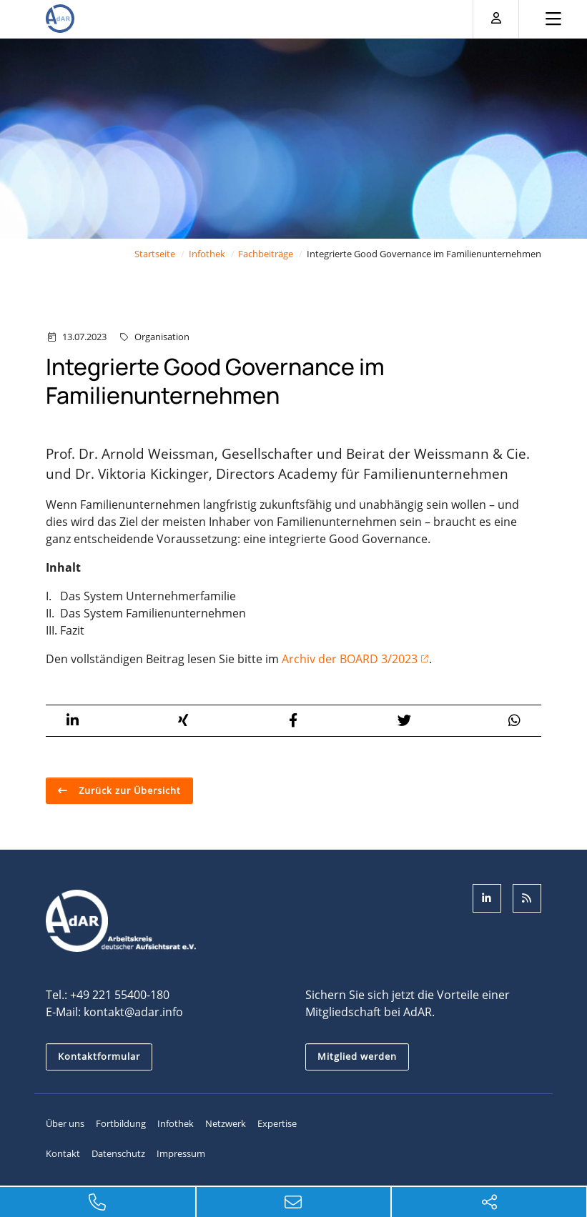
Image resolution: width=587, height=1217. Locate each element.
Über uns (65, 1123)
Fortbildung (121, 1123)
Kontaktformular (99, 1056)
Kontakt (63, 1153)
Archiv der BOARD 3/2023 (350, 659)
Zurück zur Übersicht (128, 790)
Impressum (181, 1153)
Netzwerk (225, 1123)
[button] (72, 720)
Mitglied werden (357, 1056)
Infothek (207, 253)
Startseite (154, 253)
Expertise (277, 1123)
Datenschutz (118, 1153)
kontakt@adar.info (133, 1012)
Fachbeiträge (265, 253)
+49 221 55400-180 (119, 995)
